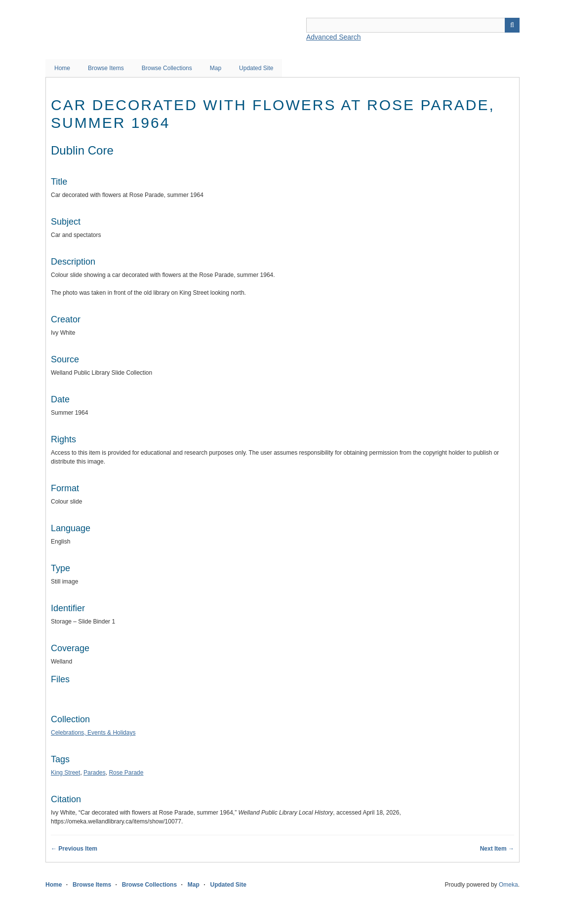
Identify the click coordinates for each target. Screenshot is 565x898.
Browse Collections (167, 68)
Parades (94, 772)
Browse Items (106, 68)
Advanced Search (333, 37)
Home (62, 68)
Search (512, 25)
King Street (65, 772)
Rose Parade (126, 772)
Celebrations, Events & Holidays (93, 732)
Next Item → (497, 848)
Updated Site (256, 68)
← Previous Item (74, 848)
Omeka (508, 884)
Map (215, 68)
